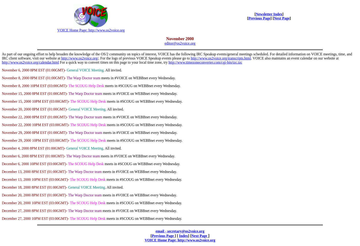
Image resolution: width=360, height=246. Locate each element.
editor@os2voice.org (180, 43)
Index (183, 236)
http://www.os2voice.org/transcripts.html (221, 58)
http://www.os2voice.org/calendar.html (30, 62)
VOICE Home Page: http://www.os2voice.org (91, 30)
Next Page (282, 18)
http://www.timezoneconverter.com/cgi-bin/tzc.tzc (205, 62)
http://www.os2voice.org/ (79, 58)
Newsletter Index (269, 14)
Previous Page (259, 18)
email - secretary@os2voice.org (180, 231)
